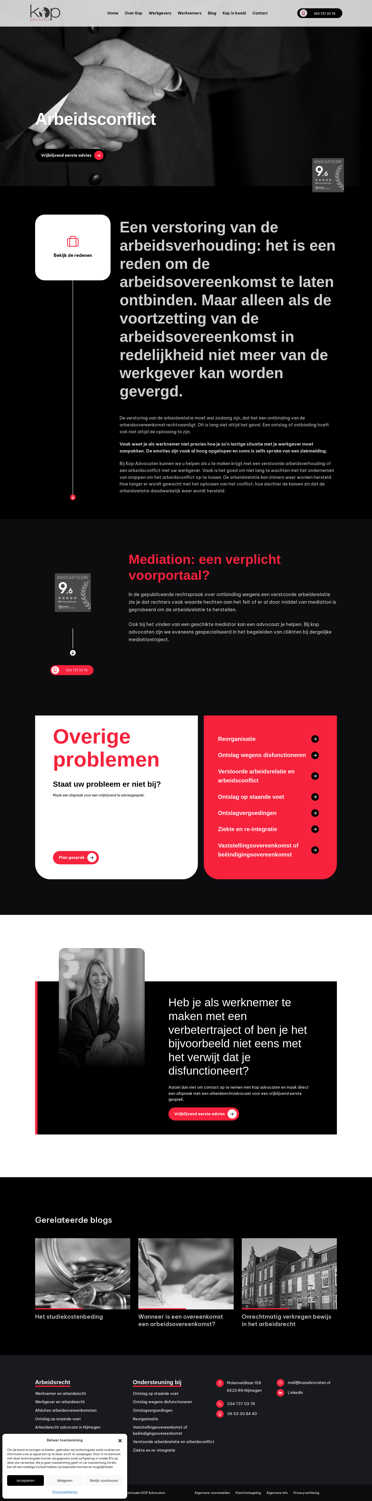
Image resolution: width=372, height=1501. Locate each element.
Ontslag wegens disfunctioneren (162, 1401)
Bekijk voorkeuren (104, 1480)
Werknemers (189, 13)
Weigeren (64, 1480)
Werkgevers (160, 13)
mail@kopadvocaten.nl (303, 1383)
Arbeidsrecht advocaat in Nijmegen (67, 1427)
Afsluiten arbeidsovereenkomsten (66, 1410)
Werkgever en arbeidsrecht (60, 1401)
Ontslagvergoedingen (152, 1410)
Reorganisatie (145, 1418)
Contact (260, 13)
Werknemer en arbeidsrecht (60, 1393)
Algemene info (277, 1493)
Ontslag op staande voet (58, 1418)
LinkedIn (290, 1393)
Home (112, 13)
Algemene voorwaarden (212, 1493)
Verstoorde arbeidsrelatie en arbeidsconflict (173, 1441)
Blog (212, 13)
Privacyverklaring (64, 1492)
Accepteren (26, 1480)
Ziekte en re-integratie (154, 1450)
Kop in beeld (234, 13)
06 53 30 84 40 (236, 1414)
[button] (120, 1440)
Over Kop (133, 13)
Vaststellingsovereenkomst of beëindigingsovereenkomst (160, 1430)
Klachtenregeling (248, 1493)
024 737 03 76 (317, 13)
